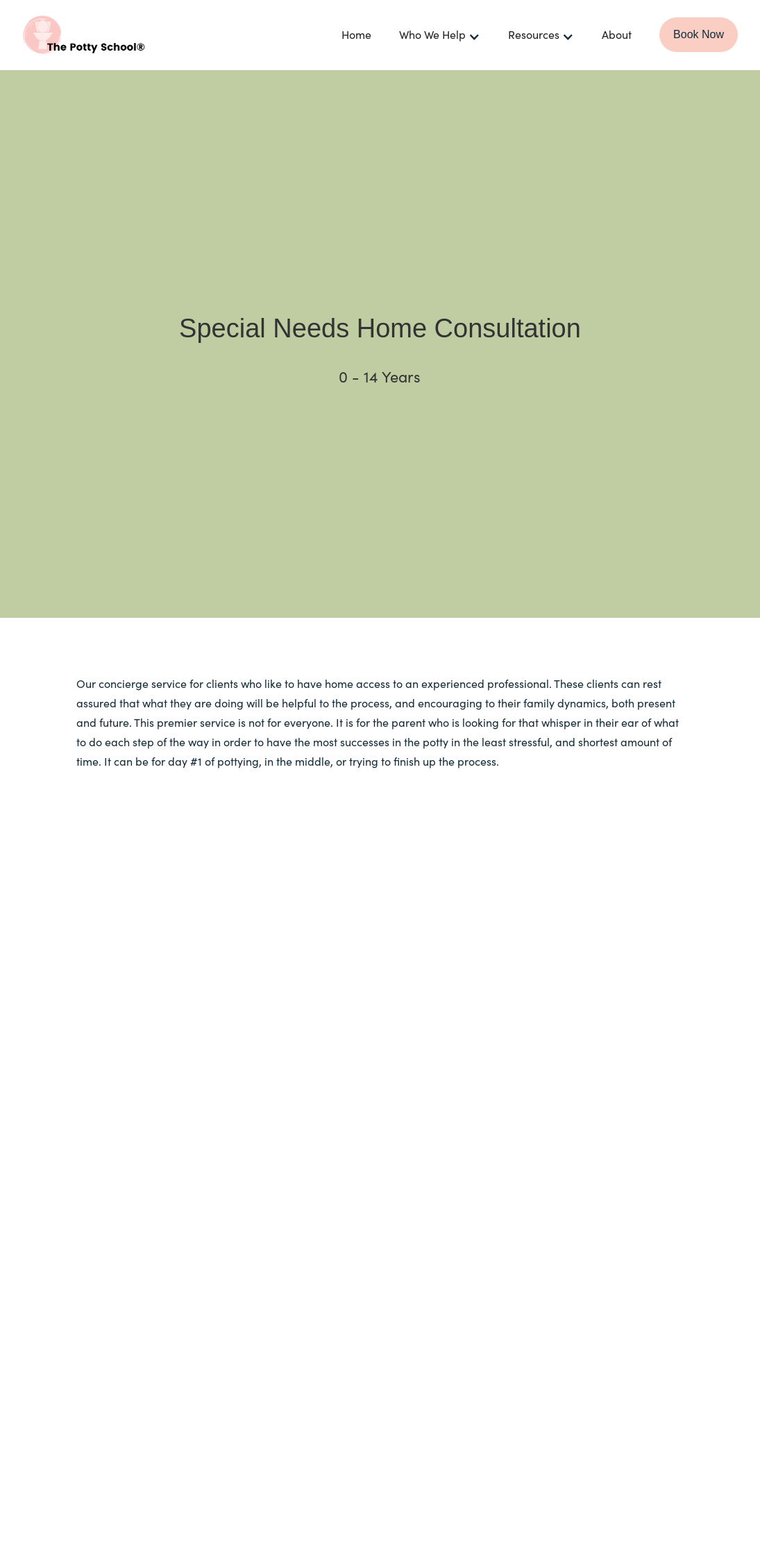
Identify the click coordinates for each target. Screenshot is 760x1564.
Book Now (698, 34)
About (617, 34)
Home (356, 34)
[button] (439, 35)
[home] (126, 35)
